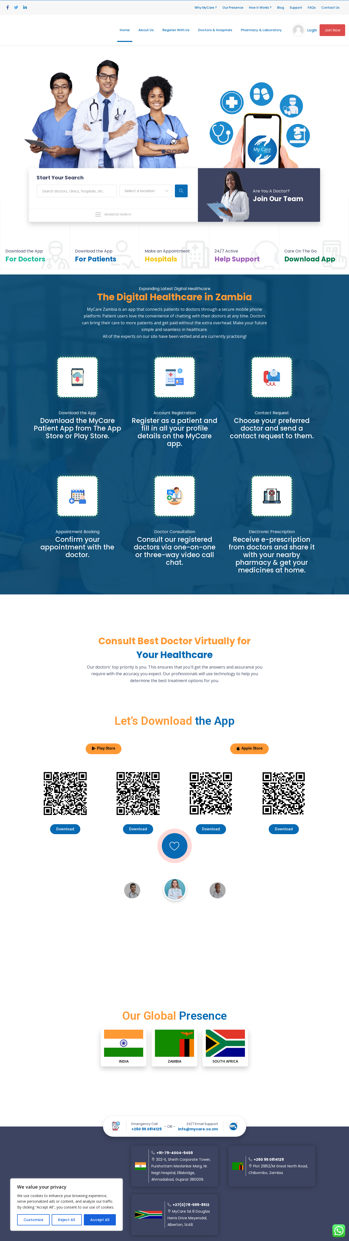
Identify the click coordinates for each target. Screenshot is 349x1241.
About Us (146, 30)
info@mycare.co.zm (198, 1129)
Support (296, 7)
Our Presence (232, 7)
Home (125, 30)
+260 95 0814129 (146, 1129)
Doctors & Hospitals (215, 30)
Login (312, 30)
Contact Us (330, 7)
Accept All (99, 1219)
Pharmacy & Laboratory (261, 30)
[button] (103, 748)
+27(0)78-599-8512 (188, 1204)
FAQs (312, 7)
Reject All (66, 1219)
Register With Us (175, 30)
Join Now (332, 30)
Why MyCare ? (206, 7)
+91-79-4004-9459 (172, 1152)
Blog (280, 7)
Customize (33, 1219)
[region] (66, 1204)
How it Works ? (260, 7)
